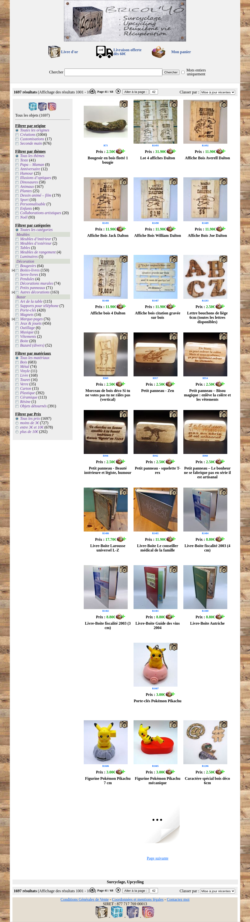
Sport (24, 200)
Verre (24, 384)
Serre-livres (29, 274)
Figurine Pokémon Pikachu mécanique (157, 780)
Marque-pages (31, 319)
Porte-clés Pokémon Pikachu (158, 701)
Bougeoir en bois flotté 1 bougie (108, 160)
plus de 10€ (29, 432)
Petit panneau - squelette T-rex (157, 470)
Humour (26, 173)
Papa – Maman (32, 164)
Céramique (28, 397)
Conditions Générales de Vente (85, 899)
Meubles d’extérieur (36, 243)
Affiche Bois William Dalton (157, 235)
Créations (27, 134)
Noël (23, 217)
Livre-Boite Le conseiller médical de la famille (157, 548)
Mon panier (181, 52)
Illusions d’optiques (35, 178)
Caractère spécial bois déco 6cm (207, 780)
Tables (25, 248)
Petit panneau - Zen (157, 391)
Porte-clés (28, 310)
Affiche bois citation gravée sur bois (157, 315)
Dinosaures (29, 182)
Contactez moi (178, 899)
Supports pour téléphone (39, 306)
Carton (25, 388)
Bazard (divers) (32, 345)
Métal (24, 366)
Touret (25, 380)
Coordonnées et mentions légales (138, 899)
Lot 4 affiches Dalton (157, 158)
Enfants (26, 208)
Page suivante (157, 858)
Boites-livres (30, 270)
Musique (26, 332)
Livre (24, 375)
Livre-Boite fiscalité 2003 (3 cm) (108, 625)
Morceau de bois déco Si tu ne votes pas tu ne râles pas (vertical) (107, 395)
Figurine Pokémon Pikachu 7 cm (108, 780)
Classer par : (189, 92)
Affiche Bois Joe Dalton (207, 235)
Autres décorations (35, 292)
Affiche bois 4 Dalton (107, 313)
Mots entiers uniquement (196, 72)
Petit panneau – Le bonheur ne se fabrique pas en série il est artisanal (207, 472)
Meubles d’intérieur (35, 239)
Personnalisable (32, 204)
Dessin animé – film (35, 195)
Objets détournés (33, 406)
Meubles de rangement (38, 252)
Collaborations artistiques (40, 213)
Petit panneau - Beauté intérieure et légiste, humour (107, 470)
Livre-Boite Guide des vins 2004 (157, 625)
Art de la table (31, 301)
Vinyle (25, 371)
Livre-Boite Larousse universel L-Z (107, 548)
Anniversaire (30, 169)
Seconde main (31, 143)
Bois (23, 362)
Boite (24, 341)
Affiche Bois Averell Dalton (207, 158)
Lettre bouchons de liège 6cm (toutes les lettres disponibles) (207, 317)
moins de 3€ (29, 423)
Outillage (27, 328)
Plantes (26, 191)
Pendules (27, 279)
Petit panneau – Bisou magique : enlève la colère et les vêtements (207, 395)
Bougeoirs (28, 266)
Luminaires (29, 256)
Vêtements (28, 336)
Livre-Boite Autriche (207, 623)
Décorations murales (36, 283)
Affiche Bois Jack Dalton (107, 235)
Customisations (32, 139)
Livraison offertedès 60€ (127, 52)
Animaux (27, 186)
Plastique (27, 393)
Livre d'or (69, 52)
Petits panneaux (32, 288)
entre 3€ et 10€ (31, 427)
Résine (25, 402)
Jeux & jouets (31, 323)
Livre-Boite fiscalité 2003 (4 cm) (207, 548)
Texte (24, 160)
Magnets (26, 314)
